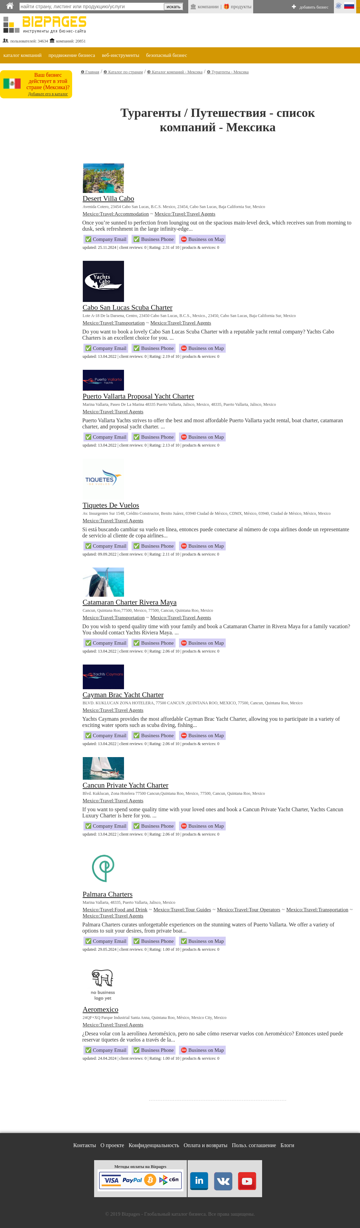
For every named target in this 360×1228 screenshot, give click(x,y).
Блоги (287, 1145)
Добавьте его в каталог (48, 94)
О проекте (112, 1145)
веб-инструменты (120, 55)
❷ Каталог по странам (123, 72)
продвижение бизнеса (71, 55)
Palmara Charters (108, 894)
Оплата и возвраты (205, 1145)
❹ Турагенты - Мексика (228, 72)
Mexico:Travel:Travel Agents (185, 214)
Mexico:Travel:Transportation (114, 323)
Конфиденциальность (153, 1145)
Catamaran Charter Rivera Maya (130, 602)
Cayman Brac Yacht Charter (123, 695)
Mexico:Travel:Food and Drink (115, 909)
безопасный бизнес (166, 55)
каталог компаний (22, 55)
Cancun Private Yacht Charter (126, 785)
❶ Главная (90, 72)
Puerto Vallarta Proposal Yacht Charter (138, 396)
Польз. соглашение (254, 1145)
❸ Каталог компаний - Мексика (174, 72)
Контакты (84, 1145)
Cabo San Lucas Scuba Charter (127, 307)
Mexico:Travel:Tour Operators (248, 909)
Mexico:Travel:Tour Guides (182, 909)
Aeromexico (101, 1009)
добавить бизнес (314, 7)
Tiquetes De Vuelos (111, 505)
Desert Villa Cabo (108, 198)
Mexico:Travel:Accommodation (116, 214)
